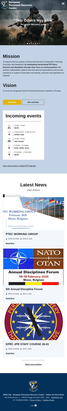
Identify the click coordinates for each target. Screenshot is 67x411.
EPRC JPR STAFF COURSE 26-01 (27, 344)
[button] (27, 43)
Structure (12, 102)
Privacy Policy (35, 400)
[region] (33, 22)
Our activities (33, 102)
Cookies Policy (48, 400)
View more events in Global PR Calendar (19, 166)
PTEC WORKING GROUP (22, 234)
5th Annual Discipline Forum (24, 289)
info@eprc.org (56, 397)
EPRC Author (13, 239)
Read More (10, 243)
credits (33, 406)
